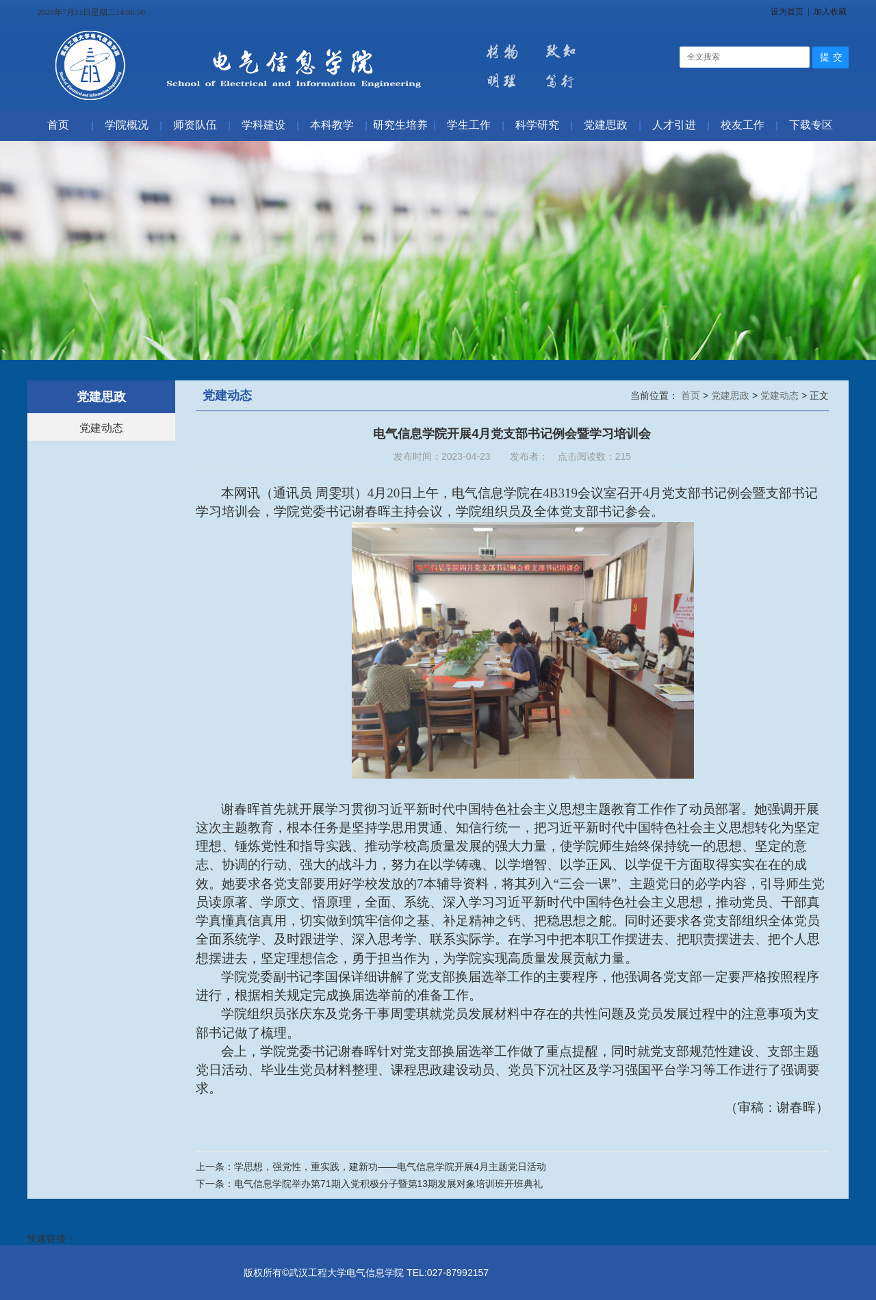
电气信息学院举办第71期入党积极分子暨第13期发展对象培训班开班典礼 (388, 1183)
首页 (692, 395)
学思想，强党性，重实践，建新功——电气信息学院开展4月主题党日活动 (390, 1166)
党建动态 (101, 428)
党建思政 (731, 395)
